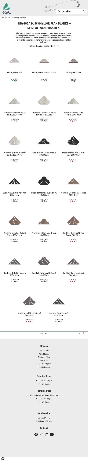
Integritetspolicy (44, 367)
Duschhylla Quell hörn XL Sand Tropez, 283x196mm (73, 234)
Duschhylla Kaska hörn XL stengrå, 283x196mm (44, 274)
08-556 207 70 (44, 418)
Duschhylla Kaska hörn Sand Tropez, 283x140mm (73, 194)
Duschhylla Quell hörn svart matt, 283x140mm (14, 194)
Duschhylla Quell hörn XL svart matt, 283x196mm (44, 194)
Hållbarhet (44, 360)
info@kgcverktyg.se (44, 421)
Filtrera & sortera (43, 46)
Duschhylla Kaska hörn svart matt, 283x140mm (44, 154)
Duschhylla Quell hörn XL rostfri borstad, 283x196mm (15, 154)
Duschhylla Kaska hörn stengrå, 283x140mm (15, 274)
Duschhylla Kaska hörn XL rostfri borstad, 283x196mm (44, 114)
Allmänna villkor (44, 357)
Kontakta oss (44, 354)
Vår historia (44, 351)
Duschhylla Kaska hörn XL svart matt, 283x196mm (73, 154)
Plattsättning (15, 18)
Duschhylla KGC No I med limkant (44, 72)
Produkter (7, 18)
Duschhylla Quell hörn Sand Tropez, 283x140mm (44, 234)
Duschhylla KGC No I (73, 72)
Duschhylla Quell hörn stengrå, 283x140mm (73, 274)
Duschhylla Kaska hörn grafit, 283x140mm (58, 314)
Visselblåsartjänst (44, 364)
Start (2, 18)
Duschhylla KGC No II (14, 72)
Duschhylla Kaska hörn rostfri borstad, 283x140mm (14, 114)
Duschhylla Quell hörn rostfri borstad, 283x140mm (73, 114)
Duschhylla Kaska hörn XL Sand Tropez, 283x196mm (15, 234)
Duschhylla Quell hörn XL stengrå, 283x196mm (29, 314)
